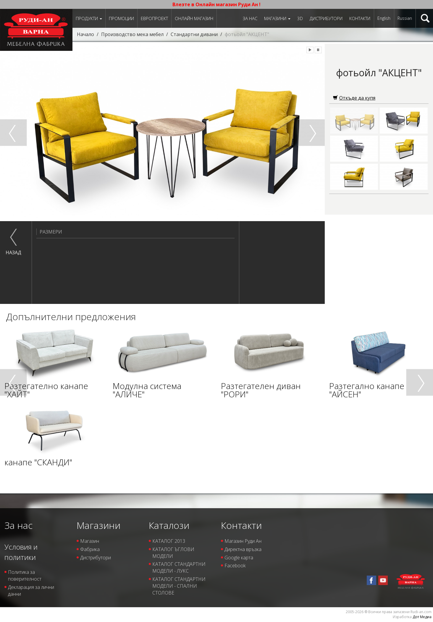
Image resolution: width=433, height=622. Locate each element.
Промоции (121, 18)
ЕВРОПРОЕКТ (154, 18)
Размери (49, 232)
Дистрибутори (326, 18)
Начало (85, 34)
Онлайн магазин (194, 18)
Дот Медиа (422, 616)
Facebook (234, 565)
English (383, 18)
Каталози (169, 525)
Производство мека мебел (132, 34)
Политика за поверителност (24, 575)
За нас (250, 18)
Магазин (89, 541)
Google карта (238, 557)
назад (13, 252)
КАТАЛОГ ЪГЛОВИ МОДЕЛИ (173, 552)
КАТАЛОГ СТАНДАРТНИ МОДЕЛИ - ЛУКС (179, 567)
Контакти (359, 18)
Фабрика (90, 549)
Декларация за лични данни (31, 590)
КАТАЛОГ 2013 (168, 541)
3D (300, 18)
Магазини (277, 18)
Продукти (89, 18)
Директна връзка (242, 549)
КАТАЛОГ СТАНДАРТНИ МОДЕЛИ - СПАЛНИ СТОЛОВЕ (179, 586)
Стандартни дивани (194, 34)
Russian (405, 18)
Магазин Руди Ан (242, 541)
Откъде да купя (354, 98)
